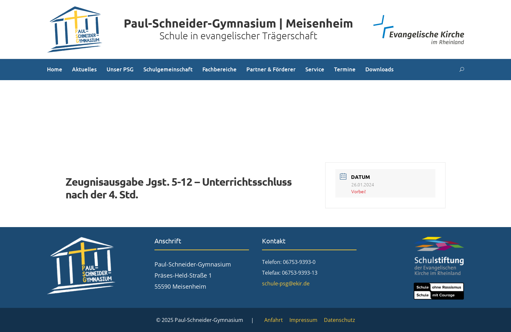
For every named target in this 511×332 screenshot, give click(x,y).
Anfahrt (273, 320)
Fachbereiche (219, 69)
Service (314, 69)
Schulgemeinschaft (168, 69)
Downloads (379, 69)
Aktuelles (84, 69)
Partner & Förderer (271, 69)
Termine (345, 69)
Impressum (303, 320)
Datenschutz (339, 320)
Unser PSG (120, 69)
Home (54, 69)
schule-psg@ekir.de (286, 283)
